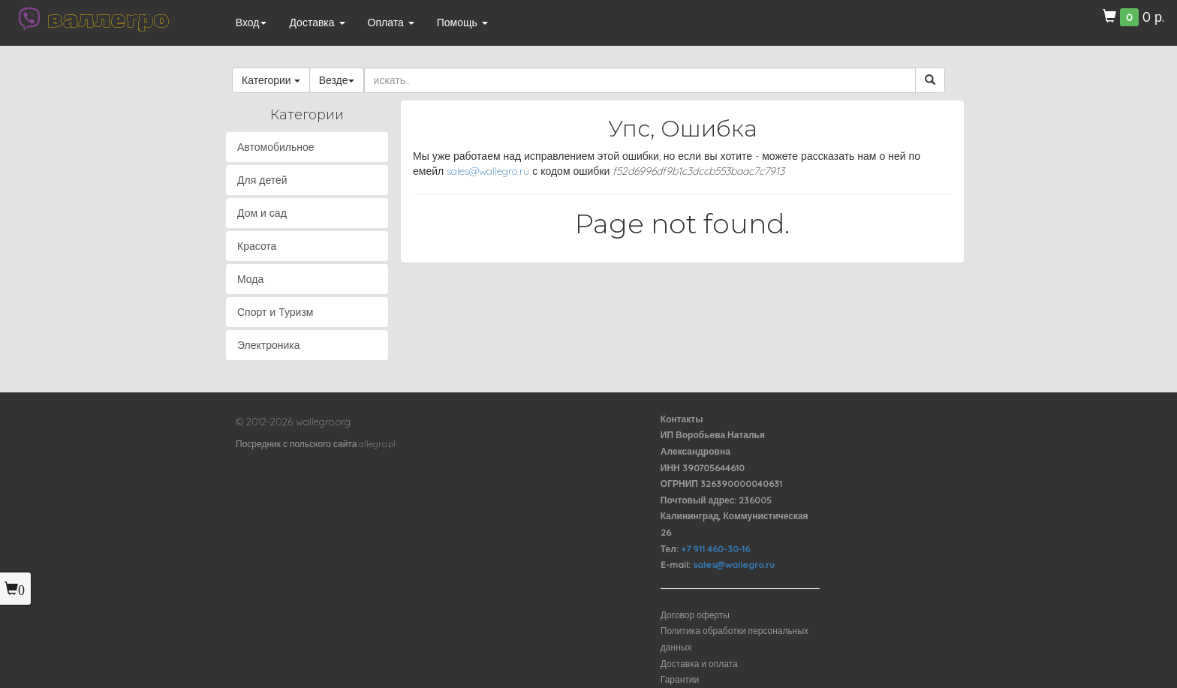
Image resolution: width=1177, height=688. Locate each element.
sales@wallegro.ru (488, 171)
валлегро (108, 18)
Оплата (391, 22)
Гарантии (680, 679)
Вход (251, 22)
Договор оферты (695, 614)
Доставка (317, 22)
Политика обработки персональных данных (734, 639)
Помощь (462, 22)
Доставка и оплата (699, 663)
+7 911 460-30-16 (715, 548)
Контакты (682, 419)
